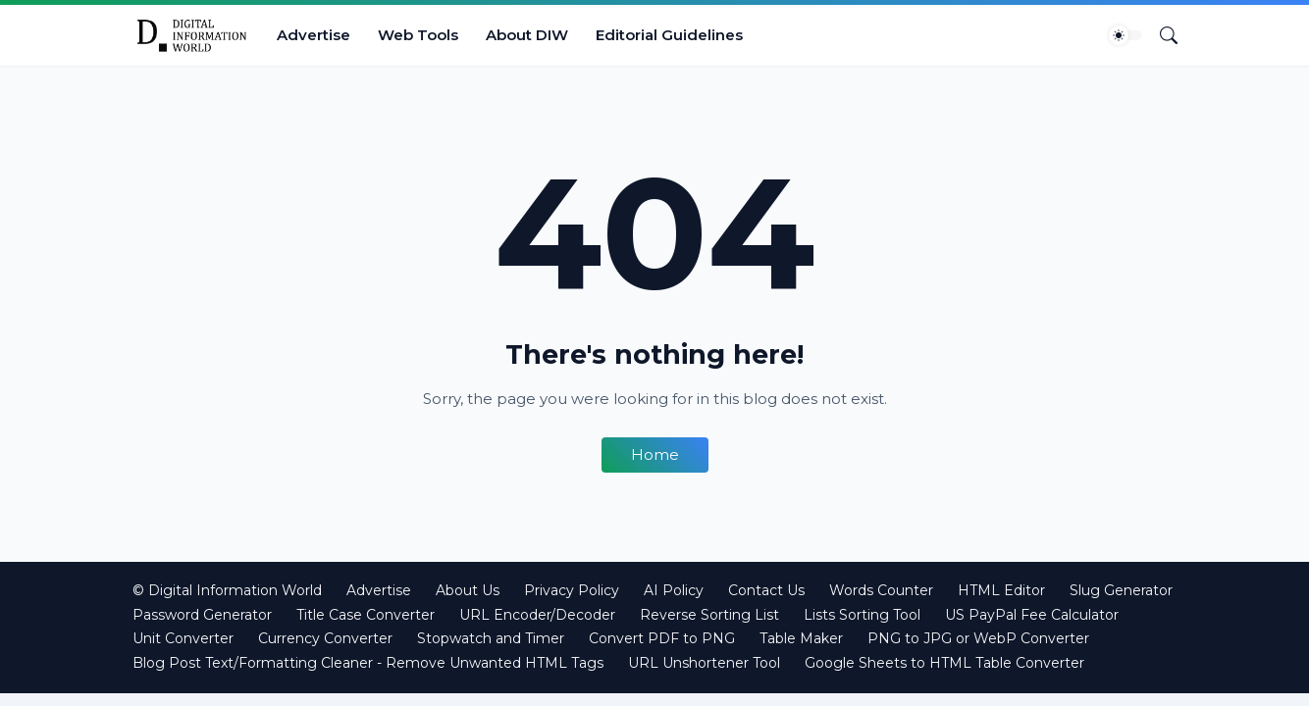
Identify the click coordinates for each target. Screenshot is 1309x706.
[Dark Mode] (1125, 35)
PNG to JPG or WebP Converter (978, 638)
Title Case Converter (365, 615)
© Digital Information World (227, 590)
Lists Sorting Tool (862, 615)
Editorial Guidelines (669, 34)
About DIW (527, 34)
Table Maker (801, 638)
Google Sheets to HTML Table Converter (944, 663)
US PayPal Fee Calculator (1032, 615)
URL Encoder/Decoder (537, 615)
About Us (467, 590)
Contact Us (766, 590)
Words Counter (881, 590)
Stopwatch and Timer (490, 638)
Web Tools (418, 34)
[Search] (1161, 35)
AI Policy (674, 590)
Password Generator (202, 615)
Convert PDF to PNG (662, 638)
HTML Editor (1001, 590)
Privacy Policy (571, 590)
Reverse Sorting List (709, 615)
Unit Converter (183, 638)
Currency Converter (325, 638)
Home (655, 454)
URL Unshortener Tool (704, 663)
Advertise (313, 34)
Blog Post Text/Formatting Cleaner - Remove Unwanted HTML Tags (367, 663)
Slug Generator (1121, 590)
